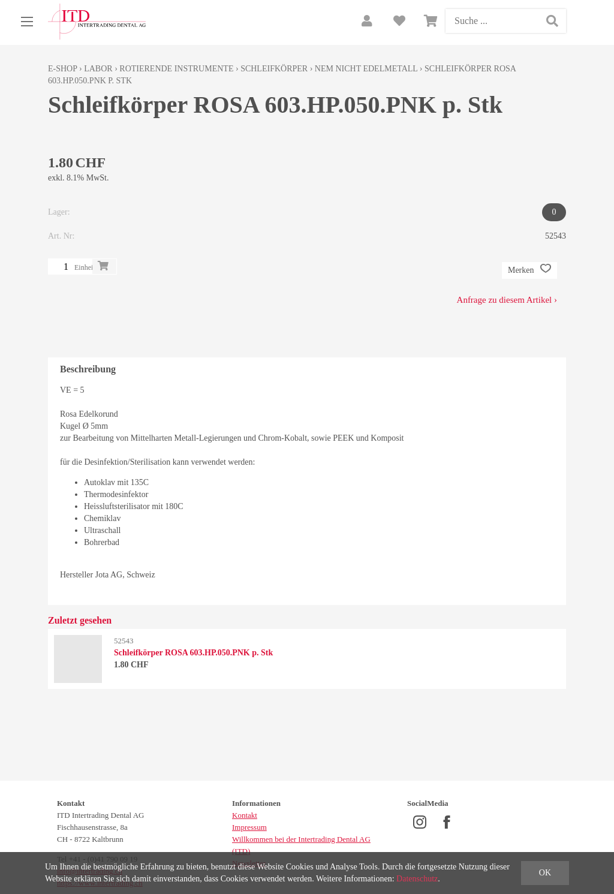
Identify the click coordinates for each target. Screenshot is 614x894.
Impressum (249, 827)
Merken (529, 270)
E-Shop (62, 68)
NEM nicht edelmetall (366, 68)
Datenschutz (417, 878)
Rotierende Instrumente (176, 68)
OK (545, 872)
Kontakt (244, 815)
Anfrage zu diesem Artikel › (507, 300)
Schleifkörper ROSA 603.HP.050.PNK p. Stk (193, 652)
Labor (98, 68)
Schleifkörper (274, 68)
